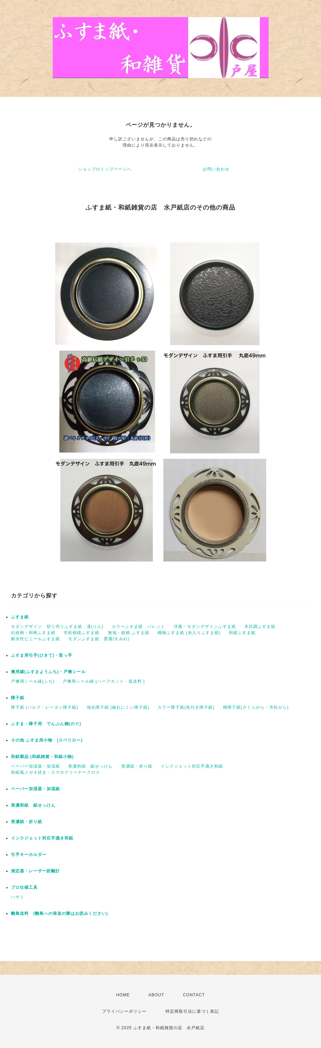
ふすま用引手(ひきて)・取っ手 (41, 655)
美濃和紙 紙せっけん (90, 766)
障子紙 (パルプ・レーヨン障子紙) (44, 707)
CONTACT (194, 995)
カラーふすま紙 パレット (138, 626)
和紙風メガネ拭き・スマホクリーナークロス (55, 772)
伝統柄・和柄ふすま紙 (33, 632)
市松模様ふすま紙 (81, 632)
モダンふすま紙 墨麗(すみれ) (98, 638)
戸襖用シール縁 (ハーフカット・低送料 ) (104, 681)
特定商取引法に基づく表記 (192, 1011)
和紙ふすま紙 (242, 632)
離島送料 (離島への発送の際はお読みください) (59, 913)
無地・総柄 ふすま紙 (128, 632)
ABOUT (156, 995)
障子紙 (17, 697)
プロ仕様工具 (24, 887)
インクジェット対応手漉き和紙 (192, 766)
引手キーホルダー (29, 854)
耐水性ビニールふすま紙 (35, 638)
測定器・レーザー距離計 (35, 871)
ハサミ (17, 897)
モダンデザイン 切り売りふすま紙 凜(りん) (57, 626)
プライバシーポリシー (124, 1011)
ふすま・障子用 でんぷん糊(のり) (46, 723)
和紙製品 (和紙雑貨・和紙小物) (42, 756)
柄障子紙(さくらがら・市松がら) (256, 707)
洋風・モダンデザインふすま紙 (205, 626)
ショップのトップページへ (105, 169)
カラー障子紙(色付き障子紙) (186, 707)
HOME (123, 995)
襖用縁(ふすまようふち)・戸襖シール (48, 671)
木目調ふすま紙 (259, 626)
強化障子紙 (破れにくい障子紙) (118, 707)
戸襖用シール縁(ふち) (32, 681)
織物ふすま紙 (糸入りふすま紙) (189, 632)
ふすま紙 (20, 617)
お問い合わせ (216, 169)
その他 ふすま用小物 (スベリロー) (47, 740)
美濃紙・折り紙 (136, 766)
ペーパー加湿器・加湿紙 (35, 766)
